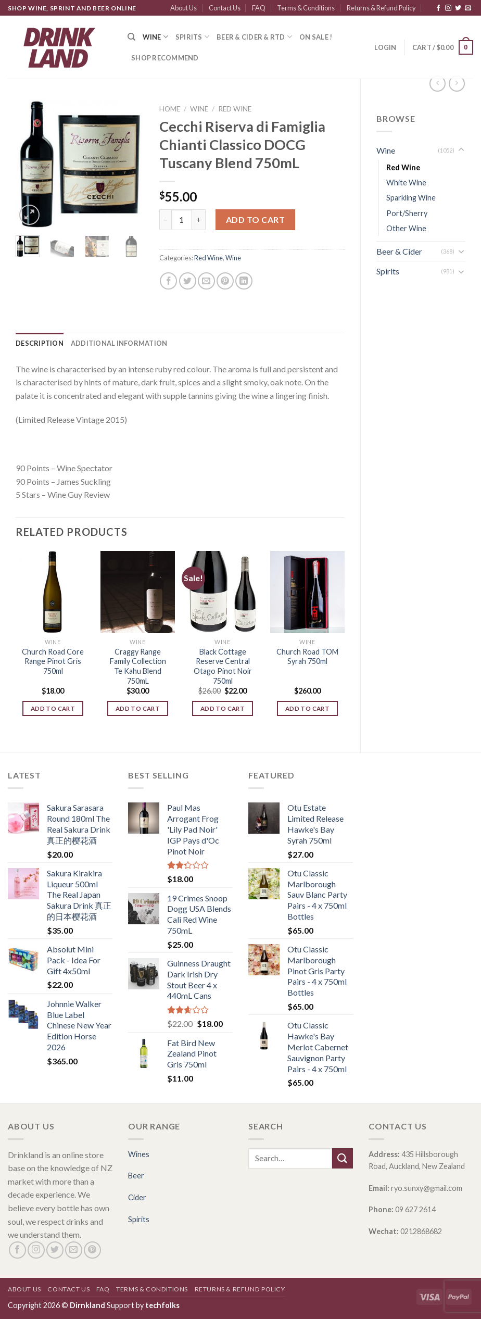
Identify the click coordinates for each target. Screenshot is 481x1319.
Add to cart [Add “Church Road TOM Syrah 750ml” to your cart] (307, 708)
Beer (136, 1175)
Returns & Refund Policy (381, 8)
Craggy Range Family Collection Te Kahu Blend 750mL (138, 666)
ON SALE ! (315, 37)
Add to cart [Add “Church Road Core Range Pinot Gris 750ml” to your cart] (53, 708)
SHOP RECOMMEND (165, 58)
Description (40, 343)
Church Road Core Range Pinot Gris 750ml (53, 661)
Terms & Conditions (306, 8)
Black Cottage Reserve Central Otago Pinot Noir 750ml (223, 666)
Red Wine (403, 167)
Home (169, 109)
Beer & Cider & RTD (254, 37)
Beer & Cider (399, 251)
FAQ (258, 8)
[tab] (40, 343)
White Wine (406, 182)
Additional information (119, 343)
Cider (137, 1197)
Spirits (192, 37)
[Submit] (342, 1158)
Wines (138, 1154)
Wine (155, 37)
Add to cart (255, 219)
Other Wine (406, 228)
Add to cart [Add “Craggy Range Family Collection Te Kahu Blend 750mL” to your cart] (138, 708)
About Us (183, 8)
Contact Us (224, 8)
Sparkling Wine (411, 197)
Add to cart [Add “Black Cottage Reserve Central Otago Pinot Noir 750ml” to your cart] (222, 708)
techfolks (162, 1305)
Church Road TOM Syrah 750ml (307, 656)
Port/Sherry (406, 213)
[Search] (131, 37)
